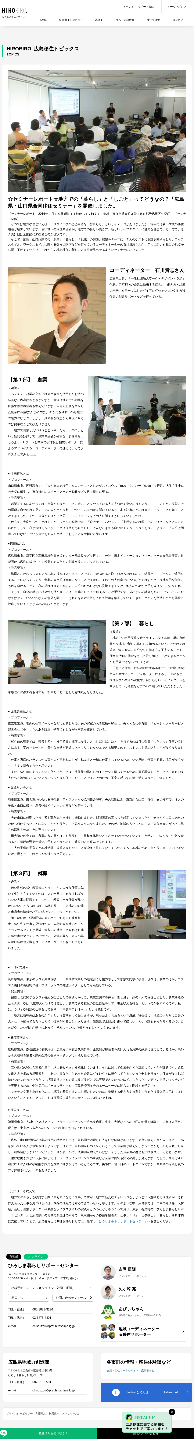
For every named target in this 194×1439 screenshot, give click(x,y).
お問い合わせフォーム (71, 1297)
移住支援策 (153, 19)
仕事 (125, 19)
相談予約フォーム (43, 1288)
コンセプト (179, 19)
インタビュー (71, 19)
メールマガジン (176, 6)
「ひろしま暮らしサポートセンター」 (121, 1221)
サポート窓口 (146, 6)
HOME (43, 19)
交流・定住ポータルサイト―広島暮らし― (132, 1370)
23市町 (99, 19)
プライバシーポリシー (19, 1413)
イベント (128, 6)
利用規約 (40, 1413)
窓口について (20, 1297)
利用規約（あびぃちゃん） (65, 1413)
